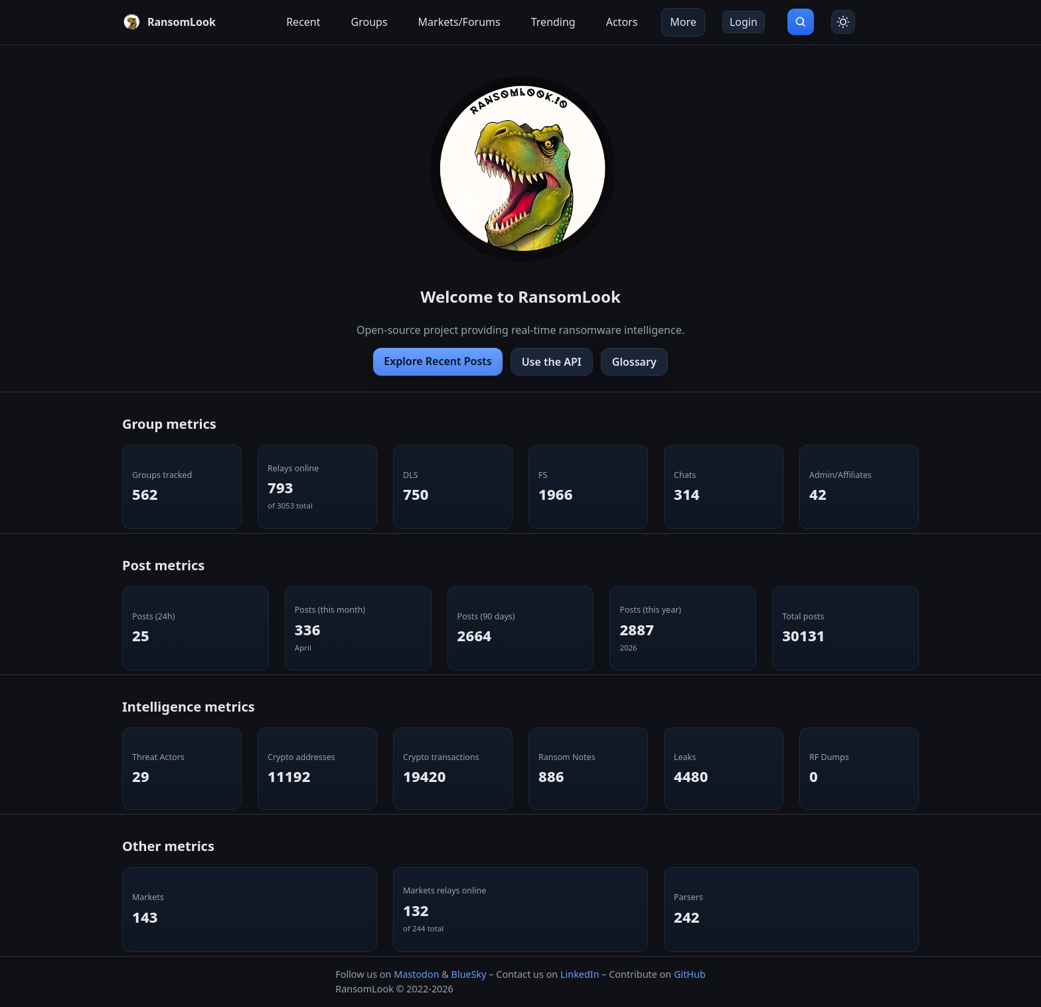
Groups (369, 22)
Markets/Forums (459, 22)
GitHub (690, 974)
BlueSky (469, 974)
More (683, 22)
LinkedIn (580, 974)
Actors (622, 22)
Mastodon (416, 974)
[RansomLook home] (169, 22)
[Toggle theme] (843, 22)
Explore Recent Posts (437, 361)
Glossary (634, 361)
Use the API (552, 361)
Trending (553, 22)
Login (744, 22)
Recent (303, 22)
